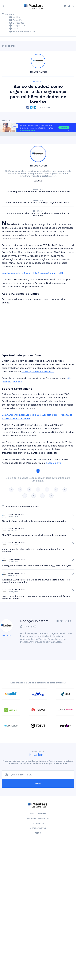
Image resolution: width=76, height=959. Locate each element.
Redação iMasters (38, 72)
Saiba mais (6, 636)
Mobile (14, 17)
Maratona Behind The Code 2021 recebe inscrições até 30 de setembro (38, 214)
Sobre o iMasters (38, 813)
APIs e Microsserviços (22, 31)
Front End (16, 20)
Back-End (8, 14)
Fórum (38, 833)
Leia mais (38, 181)
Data (13, 28)
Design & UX (17, 25)
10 (51, 496)
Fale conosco (38, 823)
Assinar (38, 783)
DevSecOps (16, 23)
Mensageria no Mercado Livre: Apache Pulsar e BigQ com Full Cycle (36, 565)
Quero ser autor (38, 828)
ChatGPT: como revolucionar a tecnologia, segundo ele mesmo (38, 202)
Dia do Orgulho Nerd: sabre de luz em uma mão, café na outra (38, 191)
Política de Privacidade (38, 818)
